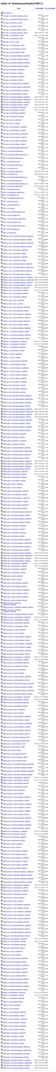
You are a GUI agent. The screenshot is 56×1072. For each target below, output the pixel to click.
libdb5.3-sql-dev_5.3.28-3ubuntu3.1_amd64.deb (16, 777)
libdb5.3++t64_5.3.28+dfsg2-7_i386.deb (14, 385)
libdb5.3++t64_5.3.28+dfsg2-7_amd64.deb (15, 381)
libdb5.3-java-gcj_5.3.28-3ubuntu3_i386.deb (15, 666)
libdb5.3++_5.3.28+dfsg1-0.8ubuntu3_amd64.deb (17, 335)
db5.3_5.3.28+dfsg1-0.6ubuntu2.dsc (13, 151)
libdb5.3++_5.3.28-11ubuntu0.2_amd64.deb (15, 361)
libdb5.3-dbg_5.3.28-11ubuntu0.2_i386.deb (15, 494)
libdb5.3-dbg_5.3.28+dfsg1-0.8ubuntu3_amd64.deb (17, 427)
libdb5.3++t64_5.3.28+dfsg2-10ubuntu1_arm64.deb (17, 414)
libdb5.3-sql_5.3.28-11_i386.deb (12, 847)
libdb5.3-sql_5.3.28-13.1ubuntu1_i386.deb (15, 868)
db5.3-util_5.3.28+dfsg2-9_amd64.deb (13, 76)
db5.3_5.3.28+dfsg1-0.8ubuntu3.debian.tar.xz (15, 154)
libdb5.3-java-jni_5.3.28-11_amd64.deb (14, 709)
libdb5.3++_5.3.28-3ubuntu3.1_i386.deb (14, 344)
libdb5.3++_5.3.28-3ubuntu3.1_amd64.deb (15, 341)
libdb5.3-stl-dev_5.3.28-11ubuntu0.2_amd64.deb (16, 904)
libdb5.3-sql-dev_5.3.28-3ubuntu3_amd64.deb (16, 783)
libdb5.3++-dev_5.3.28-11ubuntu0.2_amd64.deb (16, 307)
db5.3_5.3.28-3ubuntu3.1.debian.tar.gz (13, 192)
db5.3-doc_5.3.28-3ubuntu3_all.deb (13, 38)
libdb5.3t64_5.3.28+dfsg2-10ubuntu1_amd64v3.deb (17, 1063)
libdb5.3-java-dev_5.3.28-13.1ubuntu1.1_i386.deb (17, 647)
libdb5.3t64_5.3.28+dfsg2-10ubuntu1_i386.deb (16, 1068)
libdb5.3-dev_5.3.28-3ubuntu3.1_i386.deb (14, 566)
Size (46, 8)
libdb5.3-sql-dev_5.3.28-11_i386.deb (13, 793)
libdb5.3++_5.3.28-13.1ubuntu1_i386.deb (14, 378)
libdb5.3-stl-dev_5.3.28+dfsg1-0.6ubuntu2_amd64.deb (18, 871)
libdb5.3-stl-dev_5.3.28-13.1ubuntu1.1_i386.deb (16, 915)
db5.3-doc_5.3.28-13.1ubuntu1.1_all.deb (14, 49)
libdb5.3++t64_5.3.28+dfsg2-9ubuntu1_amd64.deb (17, 395)
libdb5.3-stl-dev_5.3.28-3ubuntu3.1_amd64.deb (16, 885)
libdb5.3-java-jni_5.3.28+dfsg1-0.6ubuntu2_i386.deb (17, 687)
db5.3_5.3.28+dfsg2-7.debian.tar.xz (13, 165)
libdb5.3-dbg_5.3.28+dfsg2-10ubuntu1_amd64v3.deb (18, 463)
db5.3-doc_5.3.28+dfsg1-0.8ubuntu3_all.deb (15, 19)
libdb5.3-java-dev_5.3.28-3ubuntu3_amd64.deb (16, 622)
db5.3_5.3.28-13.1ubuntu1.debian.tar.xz (14, 225)
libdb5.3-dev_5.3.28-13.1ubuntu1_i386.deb (15, 600)
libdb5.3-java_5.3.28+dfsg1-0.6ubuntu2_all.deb (16, 737)
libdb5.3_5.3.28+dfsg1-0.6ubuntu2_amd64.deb (16, 979)
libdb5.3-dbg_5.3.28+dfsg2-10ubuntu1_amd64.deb (17, 461)
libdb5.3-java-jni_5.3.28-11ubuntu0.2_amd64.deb (17, 716)
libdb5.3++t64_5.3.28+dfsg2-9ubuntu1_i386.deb (16, 406)
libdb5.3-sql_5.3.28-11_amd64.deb (12, 844)
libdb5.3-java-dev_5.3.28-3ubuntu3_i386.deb (15, 626)
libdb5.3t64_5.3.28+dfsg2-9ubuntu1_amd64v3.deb (17, 1050)
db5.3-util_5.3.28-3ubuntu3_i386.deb (13, 116)
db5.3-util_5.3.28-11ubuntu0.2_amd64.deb (15, 127)
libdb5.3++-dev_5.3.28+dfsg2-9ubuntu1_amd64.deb (17, 264)
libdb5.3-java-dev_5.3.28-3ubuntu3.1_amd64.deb (17, 617)
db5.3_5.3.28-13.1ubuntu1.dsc (11, 229)
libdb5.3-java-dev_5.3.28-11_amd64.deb (14, 629)
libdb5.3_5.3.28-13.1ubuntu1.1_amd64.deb (15, 1019)
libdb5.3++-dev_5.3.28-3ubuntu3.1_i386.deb (15, 290)
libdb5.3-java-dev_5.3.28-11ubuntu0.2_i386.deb (16, 640)
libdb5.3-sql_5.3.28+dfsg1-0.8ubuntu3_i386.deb (16, 828)
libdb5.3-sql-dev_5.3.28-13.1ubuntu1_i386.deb (16, 814)
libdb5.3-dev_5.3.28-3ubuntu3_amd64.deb (15, 569)
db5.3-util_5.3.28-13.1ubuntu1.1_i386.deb (15, 137)
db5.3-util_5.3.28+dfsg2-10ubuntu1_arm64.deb (16, 102)
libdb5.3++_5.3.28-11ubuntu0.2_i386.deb (14, 364)
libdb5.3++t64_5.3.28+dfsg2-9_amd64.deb (15, 388)
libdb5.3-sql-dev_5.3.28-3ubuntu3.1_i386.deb (16, 780)
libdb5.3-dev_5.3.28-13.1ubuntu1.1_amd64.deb (16, 590)
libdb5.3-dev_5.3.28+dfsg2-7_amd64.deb (14, 525)
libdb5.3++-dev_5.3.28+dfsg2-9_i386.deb (14, 260)
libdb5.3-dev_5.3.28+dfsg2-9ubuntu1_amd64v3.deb (17, 543)
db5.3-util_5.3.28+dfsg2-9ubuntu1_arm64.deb (16, 90)
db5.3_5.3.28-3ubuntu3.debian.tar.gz (13, 198)
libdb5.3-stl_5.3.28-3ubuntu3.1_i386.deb (14, 941)
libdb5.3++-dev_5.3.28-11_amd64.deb (13, 300)
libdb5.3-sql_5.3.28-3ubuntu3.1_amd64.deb (15, 831)
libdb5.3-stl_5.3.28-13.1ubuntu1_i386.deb (14, 975)
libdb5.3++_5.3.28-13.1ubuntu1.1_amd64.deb (16, 368)
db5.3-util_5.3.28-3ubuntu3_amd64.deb (14, 113)
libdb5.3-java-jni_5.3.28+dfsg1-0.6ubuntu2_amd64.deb (18, 683)
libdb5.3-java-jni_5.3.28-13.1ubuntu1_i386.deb (16, 733)
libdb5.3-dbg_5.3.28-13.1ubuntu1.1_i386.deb (15, 501)
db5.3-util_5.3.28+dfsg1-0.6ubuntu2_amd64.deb (16, 55)
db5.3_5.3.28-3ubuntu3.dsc (10, 201)
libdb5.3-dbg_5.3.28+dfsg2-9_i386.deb (14, 444)
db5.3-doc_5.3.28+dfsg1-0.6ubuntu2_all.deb (15, 16)
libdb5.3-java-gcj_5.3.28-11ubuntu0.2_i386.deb (16, 680)
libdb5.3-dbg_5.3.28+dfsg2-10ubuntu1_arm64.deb (17, 466)
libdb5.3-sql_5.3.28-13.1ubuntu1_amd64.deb (15, 864)
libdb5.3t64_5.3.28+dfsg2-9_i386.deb (13, 1043)
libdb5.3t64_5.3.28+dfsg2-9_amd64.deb (14, 1040)
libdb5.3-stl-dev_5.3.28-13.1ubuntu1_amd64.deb (16, 918)
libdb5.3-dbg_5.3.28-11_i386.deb (12, 487)
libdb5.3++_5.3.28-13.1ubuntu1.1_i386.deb (15, 371)
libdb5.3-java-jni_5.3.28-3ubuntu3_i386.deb (15, 706)
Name (18, 8)
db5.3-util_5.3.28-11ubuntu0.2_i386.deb (14, 130)
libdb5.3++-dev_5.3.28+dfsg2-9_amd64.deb (15, 257)
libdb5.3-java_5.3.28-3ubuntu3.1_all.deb (14, 743)
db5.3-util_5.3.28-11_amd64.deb (12, 120)
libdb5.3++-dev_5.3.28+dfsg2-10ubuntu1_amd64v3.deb (18, 280)
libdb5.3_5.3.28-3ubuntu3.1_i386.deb (13, 995)
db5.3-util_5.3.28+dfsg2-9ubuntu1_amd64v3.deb (16, 87)
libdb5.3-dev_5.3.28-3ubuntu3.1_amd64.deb (15, 563)
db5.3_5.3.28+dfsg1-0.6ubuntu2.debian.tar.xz (15, 147)
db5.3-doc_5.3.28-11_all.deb (11, 42)
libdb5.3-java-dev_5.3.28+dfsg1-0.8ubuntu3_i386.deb (18, 614)
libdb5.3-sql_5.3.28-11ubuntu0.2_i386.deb (15, 854)
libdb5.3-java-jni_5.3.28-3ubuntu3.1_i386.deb (16, 699)
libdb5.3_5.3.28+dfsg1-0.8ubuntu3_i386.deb (15, 989)
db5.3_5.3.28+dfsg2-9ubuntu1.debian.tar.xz (15, 177)
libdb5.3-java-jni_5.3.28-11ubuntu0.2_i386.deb (16, 720)
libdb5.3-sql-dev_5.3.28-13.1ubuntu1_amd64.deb (17, 811)
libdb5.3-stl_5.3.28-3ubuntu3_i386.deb (14, 948)
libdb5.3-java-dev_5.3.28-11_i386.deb (13, 633)
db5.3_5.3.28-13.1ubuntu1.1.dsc (12, 222)
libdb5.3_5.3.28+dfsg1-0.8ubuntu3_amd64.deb (16, 986)
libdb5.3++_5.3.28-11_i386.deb (12, 357)
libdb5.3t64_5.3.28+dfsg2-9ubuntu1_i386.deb (16, 1057)
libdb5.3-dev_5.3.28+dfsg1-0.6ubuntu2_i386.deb (16, 515)
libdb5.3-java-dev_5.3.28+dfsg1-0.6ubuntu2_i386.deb (18, 607)
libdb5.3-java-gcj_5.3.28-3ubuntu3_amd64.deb (16, 662)
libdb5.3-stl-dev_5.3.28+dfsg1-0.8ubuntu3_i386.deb (17, 882)
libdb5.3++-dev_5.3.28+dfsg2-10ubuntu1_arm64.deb (18, 282)
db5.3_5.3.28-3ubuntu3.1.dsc (11, 195)
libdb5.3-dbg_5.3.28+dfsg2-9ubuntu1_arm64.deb (16, 454)
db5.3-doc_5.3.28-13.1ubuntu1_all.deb (14, 52)
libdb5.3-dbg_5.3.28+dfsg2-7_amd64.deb (14, 433)
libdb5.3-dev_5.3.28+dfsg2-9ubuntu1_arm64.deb (16, 546)
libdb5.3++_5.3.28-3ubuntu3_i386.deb (13, 350)
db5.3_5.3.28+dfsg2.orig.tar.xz (11, 189)
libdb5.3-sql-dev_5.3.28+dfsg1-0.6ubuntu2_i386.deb (17, 767)
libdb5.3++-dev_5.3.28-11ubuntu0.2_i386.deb (16, 310)
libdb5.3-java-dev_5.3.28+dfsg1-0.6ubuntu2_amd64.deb (12, 603)
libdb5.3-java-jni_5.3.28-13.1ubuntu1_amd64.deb (17, 730)
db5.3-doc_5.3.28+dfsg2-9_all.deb (12, 26)
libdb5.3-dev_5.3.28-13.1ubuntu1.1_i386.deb (15, 593)
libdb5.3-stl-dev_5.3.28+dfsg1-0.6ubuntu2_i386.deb (17, 875)
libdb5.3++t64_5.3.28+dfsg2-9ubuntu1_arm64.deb (17, 402)
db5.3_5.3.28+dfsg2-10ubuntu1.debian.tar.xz (15, 183)
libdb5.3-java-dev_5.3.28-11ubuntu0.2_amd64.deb (17, 636)
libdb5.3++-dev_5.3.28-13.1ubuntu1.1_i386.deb (16, 317)
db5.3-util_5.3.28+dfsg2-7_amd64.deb (13, 69)
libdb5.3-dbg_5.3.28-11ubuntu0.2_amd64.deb (15, 491)
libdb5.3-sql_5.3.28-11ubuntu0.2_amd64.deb (15, 851)
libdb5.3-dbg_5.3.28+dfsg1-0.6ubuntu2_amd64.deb (17, 420)
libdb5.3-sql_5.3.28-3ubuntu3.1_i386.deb (14, 834)
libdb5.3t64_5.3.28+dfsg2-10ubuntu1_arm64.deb (16, 1065)
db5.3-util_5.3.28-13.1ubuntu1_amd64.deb (15, 140)
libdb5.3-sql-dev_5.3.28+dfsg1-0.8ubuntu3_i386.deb (17, 774)
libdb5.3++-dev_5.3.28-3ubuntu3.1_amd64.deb (16, 287)
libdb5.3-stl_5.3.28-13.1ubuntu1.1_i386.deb (15, 968)
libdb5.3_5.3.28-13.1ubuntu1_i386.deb (14, 1029)
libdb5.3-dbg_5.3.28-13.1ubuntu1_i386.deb (15, 508)
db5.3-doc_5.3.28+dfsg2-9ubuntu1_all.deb (15, 29)
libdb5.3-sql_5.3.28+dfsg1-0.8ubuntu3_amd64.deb (17, 825)
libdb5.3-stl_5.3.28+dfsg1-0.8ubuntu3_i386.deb (16, 935)
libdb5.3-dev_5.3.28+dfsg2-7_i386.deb (14, 529)
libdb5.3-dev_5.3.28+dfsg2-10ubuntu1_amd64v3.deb (18, 555)
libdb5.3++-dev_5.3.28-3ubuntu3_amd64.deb (15, 293)
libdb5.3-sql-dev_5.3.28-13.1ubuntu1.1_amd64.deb (17, 804)
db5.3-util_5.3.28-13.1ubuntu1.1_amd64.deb (15, 133)
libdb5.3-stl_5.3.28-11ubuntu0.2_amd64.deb (15, 958)
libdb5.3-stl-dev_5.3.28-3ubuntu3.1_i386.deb (15, 887)
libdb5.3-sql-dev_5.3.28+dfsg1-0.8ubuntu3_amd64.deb (18, 771)
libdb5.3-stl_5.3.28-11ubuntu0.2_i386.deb (14, 961)
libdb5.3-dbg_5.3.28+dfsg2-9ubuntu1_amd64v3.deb (17, 451)
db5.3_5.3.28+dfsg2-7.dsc (10, 168)
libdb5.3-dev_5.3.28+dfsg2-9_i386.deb (14, 536)
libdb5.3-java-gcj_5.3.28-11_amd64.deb (14, 669)
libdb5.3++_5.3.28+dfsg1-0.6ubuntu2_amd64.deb (17, 328)
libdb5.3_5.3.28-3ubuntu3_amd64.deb (13, 998)
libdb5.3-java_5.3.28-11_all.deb (12, 750)
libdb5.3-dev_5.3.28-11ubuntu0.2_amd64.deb (15, 583)
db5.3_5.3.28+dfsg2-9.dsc (10, 174)
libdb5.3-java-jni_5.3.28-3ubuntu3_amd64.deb (16, 702)
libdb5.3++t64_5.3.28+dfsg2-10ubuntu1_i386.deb (17, 417)
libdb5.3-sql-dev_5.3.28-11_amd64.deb (14, 790)
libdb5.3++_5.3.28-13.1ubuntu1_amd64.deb (15, 375)
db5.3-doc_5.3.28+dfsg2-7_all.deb (12, 22)
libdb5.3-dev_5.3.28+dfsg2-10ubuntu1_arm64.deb (17, 558)
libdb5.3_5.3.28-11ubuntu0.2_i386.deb (14, 1015)
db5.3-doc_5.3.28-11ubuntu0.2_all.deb (14, 45)
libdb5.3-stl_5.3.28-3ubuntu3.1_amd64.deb (15, 939)
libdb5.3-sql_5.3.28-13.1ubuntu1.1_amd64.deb (16, 857)
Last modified (39, 8)
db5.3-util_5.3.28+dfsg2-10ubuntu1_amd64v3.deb (17, 99)
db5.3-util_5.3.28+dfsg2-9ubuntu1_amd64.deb (16, 83)
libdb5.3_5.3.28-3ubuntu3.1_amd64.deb (14, 992)
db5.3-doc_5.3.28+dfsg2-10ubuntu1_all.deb (15, 32)
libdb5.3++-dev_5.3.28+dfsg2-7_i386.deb (14, 253)
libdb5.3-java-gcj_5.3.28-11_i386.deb (13, 673)
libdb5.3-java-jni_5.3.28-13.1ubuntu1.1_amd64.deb (17, 723)
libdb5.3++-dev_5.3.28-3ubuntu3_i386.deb (15, 296)
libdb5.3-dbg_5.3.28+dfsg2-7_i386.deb (14, 437)
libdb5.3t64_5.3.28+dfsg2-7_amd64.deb (14, 1033)
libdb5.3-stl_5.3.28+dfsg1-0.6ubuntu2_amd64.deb (17, 925)
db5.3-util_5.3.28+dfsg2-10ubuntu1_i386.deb (15, 104)
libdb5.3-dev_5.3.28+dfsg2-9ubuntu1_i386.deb (16, 550)
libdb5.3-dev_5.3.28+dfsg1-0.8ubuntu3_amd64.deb (17, 518)
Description (51, 8)
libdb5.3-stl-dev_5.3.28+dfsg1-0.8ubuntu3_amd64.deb (18, 878)
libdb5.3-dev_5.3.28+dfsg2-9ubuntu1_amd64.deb (17, 539)
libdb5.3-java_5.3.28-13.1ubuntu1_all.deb (14, 760)
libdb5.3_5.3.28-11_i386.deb (11, 1008)
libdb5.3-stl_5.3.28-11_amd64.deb (12, 951)
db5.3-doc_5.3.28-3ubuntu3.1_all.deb (13, 35)
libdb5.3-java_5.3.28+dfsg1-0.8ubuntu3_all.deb (16, 740)
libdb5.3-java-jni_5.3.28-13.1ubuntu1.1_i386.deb (16, 727)
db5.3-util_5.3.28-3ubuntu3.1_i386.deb (14, 110)
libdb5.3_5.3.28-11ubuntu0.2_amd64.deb (14, 1012)
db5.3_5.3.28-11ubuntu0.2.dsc (11, 215)
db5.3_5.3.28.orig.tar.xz (9, 232)
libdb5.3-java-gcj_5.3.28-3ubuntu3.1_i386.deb (16, 659)
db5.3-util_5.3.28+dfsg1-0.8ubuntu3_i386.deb (16, 66)
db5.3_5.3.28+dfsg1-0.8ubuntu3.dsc (13, 158)
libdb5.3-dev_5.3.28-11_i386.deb (12, 579)
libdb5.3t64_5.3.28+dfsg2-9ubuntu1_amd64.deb (16, 1046)
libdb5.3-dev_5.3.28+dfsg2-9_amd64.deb (14, 532)
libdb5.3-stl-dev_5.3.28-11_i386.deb (13, 901)
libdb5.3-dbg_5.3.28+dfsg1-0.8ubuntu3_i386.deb (16, 430)
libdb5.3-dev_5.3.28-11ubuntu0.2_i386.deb (15, 586)
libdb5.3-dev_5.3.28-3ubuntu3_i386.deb (14, 572)
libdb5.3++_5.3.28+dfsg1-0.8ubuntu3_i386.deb (16, 338)
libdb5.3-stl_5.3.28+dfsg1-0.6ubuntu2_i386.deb (16, 929)
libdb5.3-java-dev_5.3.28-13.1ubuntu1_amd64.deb (17, 650)
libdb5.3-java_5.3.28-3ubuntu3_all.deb (14, 746)
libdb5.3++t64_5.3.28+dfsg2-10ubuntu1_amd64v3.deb (18, 411)
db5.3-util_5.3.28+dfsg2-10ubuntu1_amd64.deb (16, 97)
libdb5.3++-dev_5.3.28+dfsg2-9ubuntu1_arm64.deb (17, 270)
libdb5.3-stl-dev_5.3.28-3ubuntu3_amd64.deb (15, 890)
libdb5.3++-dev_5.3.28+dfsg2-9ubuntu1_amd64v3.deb (18, 267)
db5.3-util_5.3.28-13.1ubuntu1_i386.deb (14, 144)
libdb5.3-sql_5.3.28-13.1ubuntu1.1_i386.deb (15, 861)
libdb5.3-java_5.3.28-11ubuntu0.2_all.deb (14, 753)
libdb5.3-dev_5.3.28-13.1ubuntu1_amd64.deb (15, 596)
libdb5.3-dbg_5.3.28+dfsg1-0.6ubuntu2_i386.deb (16, 423)
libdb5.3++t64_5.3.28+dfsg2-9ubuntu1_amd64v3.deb (18, 399)
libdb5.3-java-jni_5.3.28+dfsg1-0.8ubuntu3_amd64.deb (18, 690)
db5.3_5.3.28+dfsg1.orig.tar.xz (11, 161)
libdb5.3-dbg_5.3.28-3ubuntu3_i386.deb (14, 480)
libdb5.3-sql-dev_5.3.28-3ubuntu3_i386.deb (15, 786)
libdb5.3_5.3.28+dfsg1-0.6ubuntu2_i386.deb (15, 982)
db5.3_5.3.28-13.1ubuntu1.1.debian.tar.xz (14, 218)
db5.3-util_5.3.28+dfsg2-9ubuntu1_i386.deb (15, 94)
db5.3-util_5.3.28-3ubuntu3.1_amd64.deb (14, 107)
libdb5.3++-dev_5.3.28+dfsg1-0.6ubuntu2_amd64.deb (18, 236)
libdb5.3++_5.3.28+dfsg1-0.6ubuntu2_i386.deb (16, 331)
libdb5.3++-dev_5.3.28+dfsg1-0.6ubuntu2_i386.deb (17, 239)
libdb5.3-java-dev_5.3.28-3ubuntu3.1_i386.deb (16, 619)
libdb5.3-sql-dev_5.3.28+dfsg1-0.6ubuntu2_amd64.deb (18, 764)
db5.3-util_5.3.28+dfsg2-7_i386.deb (13, 73)
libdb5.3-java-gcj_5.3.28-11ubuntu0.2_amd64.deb (17, 676)
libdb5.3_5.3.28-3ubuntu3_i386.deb (13, 1001)
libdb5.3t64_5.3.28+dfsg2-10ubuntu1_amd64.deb (17, 1060)
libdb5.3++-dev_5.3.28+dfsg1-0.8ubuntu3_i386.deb (17, 246)
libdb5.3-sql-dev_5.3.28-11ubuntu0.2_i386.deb (16, 800)
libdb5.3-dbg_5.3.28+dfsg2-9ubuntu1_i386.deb (16, 458)
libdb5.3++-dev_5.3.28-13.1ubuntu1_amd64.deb (16, 321)
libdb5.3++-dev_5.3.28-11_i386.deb (13, 303)
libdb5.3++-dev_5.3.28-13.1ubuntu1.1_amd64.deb (17, 314)
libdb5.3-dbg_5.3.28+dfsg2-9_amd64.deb (14, 440)
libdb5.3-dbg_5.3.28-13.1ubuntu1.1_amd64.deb (16, 498)
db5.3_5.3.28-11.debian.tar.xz (11, 205)
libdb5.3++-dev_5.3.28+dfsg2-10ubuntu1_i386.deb (17, 285)
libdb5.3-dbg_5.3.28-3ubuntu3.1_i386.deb (15, 474)
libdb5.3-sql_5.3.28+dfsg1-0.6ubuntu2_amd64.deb (17, 818)
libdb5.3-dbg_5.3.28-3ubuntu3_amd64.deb (15, 477)
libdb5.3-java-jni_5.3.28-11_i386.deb (13, 713)
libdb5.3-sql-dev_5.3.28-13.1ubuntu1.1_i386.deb (16, 807)
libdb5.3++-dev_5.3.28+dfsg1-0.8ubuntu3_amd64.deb (18, 243)
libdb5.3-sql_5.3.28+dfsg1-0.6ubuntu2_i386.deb (16, 821)
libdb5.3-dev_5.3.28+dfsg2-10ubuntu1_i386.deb (16, 560)
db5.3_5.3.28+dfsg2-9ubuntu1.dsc (12, 180)
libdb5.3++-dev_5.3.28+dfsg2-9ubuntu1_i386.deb (17, 274)
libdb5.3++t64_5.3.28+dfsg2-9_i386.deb (14, 392)
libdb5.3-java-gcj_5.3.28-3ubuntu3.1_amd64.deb (16, 657)
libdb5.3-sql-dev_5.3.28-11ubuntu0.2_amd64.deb (16, 797)
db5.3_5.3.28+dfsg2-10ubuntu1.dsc (13, 186)
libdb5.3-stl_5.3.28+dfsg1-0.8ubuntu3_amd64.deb (17, 932)
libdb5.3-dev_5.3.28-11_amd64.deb (13, 576)
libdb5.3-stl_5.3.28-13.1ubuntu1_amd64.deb (15, 972)
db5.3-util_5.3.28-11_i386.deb (11, 123)
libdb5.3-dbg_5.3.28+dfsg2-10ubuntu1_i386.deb (16, 469)
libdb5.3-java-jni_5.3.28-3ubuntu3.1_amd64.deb (16, 697)
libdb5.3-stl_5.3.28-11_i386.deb (12, 955)
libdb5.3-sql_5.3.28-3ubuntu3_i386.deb (14, 840)
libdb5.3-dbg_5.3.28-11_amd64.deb (13, 484)
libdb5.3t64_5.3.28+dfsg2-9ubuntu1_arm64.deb (16, 1053)
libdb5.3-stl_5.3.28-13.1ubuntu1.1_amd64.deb (16, 965)
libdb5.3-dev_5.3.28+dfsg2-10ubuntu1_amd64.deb (17, 553)
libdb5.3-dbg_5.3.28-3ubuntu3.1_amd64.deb (15, 471)
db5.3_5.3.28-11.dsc (8, 208)
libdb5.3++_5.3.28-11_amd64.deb (12, 354)
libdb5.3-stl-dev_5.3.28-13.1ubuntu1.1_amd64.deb (17, 911)
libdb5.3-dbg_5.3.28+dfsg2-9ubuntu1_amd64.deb (17, 447)
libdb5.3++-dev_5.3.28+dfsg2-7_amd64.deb (15, 250)
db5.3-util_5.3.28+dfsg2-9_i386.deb (13, 80)
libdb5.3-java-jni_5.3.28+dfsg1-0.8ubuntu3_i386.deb (17, 694)
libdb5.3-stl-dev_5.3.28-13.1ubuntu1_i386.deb (16, 922)
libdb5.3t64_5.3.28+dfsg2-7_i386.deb (13, 1036)
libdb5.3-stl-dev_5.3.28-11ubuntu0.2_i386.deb (16, 908)
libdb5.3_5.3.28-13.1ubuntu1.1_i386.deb (14, 1022)
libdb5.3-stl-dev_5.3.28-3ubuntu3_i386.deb (15, 894)
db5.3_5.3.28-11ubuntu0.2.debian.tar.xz (14, 212)
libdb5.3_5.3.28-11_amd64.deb (11, 1005)
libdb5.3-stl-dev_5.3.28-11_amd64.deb (14, 897)
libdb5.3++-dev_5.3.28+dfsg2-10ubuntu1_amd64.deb (18, 277)
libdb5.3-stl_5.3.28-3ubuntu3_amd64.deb (14, 944)
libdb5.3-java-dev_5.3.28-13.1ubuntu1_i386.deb (16, 654)
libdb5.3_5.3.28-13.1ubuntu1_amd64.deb (14, 1026)
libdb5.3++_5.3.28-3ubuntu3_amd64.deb (14, 347)
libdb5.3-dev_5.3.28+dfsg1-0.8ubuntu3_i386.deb (16, 522)
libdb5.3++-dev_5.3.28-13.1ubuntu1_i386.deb (16, 324)
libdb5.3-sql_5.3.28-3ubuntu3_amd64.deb (14, 837)
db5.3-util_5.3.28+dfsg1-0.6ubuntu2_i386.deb (16, 59)
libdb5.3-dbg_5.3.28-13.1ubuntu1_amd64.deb (16, 505)
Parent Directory (7, 13)
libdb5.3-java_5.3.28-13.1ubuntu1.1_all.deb (15, 757)
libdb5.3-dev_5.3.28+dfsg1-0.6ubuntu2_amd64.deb (17, 512)
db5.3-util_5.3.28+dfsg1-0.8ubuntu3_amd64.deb (16, 62)
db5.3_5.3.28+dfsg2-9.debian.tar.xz (13, 171)
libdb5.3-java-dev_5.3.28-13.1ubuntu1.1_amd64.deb (17, 643)
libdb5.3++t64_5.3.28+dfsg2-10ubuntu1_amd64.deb (17, 409)
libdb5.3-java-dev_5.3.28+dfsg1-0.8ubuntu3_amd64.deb (12, 610)
